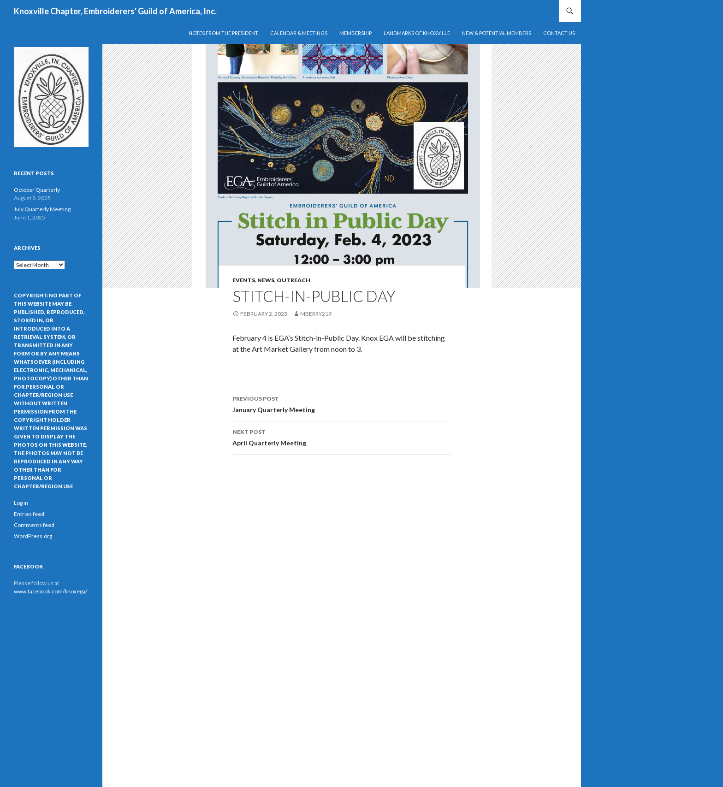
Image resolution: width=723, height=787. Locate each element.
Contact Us (559, 33)
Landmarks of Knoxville (417, 33)
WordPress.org (33, 536)
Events (243, 280)
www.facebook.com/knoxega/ (50, 591)
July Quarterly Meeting (42, 209)
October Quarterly (37, 189)
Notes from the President (223, 33)
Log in (21, 502)
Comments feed (34, 524)
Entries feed (29, 513)
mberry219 (316, 313)
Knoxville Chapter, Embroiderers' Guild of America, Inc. (115, 11)
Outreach (293, 280)
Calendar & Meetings (298, 33)
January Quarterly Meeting (341, 403)
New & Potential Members (496, 33)
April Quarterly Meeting (341, 436)
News (265, 280)
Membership (355, 33)
